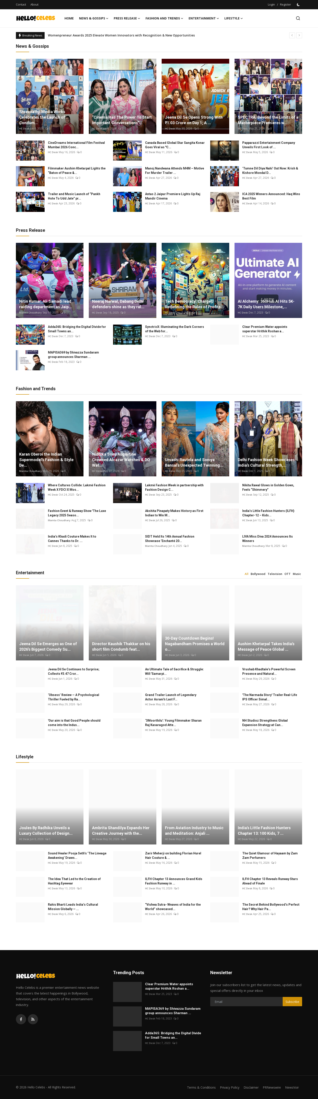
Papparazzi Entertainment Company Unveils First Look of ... (268, 145)
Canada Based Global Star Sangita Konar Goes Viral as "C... (175, 145)
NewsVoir (291, 1087)
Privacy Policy (225, 1087)
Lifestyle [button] (233, 18)
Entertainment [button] (204, 18)
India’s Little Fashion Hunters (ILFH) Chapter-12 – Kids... (268, 513)
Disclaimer (248, 1087)
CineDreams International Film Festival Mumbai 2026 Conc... (76, 145)
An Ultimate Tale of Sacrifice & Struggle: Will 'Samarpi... (174, 671)
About (34, 4)
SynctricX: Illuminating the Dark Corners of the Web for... (174, 329)
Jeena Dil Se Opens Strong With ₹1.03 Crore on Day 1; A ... (194, 120)
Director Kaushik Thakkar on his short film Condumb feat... (121, 646)
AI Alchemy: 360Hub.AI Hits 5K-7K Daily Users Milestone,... (266, 304)
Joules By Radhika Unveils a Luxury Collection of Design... (46, 830)
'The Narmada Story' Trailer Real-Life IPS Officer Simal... (269, 697)
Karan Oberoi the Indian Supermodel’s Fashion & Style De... (46, 460)
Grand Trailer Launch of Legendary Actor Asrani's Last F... (170, 697)
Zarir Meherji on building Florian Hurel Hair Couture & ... (173, 855)
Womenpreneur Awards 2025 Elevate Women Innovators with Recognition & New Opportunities (121, 35)
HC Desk (24, 128)
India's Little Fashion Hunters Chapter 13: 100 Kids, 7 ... (264, 830)
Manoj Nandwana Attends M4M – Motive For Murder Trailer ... (174, 171)
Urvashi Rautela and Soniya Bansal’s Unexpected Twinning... (194, 462)
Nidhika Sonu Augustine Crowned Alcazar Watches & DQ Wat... (121, 460)
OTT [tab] (287, 574)
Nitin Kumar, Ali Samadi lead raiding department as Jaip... (45, 304)
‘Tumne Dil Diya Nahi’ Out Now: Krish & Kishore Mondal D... (270, 171)
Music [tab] (297, 574)
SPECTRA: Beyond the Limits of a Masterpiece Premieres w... (268, 120)
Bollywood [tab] (258, 574)
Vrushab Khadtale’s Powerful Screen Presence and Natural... (268, 671)
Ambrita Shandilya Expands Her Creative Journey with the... (121, 830)
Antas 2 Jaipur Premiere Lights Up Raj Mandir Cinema (172, 196)
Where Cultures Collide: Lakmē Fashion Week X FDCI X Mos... (77, 487)
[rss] (33, 1019)
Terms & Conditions (196, 1087)
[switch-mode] (298, 4)
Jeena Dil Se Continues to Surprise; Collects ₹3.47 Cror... (73, 671)
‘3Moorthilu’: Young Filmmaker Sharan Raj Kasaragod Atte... (173, 723)
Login (271, 4)
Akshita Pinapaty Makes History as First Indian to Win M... (174, 513)
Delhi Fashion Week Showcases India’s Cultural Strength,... (266, 462)
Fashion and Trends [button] (164, 18)
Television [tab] (275, 574)
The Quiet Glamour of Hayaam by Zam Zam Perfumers (270, 855)
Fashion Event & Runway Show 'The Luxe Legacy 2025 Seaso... (77, 513)
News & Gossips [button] (93, 18)
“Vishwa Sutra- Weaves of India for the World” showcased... (173, 907)
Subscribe (292, 1002)
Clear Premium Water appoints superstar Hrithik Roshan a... (264, 329)
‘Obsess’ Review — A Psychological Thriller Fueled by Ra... (73, 697)
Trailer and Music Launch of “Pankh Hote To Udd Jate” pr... (74, 196)
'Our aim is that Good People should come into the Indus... (74, 723)
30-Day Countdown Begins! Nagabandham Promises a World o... (195, 644)
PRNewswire (270, 1087)
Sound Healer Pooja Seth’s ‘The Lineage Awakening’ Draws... (77, 855)
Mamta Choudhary (30, 312)
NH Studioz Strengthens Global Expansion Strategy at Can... (265, 723)
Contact (21, 4)
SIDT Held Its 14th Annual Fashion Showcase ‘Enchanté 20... (169, 539)
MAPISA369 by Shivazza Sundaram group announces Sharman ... (73, 355)
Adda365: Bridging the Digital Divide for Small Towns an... (77, 329)
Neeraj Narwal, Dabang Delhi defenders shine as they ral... (118, 304)
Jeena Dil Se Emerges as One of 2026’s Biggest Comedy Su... (48, 646)
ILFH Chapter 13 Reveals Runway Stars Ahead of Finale (270, 881)
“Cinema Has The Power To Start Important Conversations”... (122, 120)
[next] (299, 35)
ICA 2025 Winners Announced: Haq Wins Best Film (271, 196)
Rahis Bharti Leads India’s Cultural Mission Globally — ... (73, 907)
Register (285, 4)
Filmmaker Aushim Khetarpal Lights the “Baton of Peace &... (77, 171)
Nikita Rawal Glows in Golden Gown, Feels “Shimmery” (268, 487)
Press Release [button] (127, 18)
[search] (298, 18)
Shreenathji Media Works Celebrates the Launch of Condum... (42, 117)
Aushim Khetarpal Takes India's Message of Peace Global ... (266, 646)
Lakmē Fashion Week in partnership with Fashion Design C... (174, 487)
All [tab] (246, 574)
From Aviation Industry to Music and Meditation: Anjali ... (194, 830)
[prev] (292, 35)
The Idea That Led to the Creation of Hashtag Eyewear (74, 881)
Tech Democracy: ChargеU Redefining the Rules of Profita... (194, 304)
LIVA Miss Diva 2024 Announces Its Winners (267, 539)
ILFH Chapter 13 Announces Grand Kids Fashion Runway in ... (173, 881)
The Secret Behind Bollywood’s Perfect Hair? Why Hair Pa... (270, 907)
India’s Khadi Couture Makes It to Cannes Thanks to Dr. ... (72, 539)
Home (69, 18)
